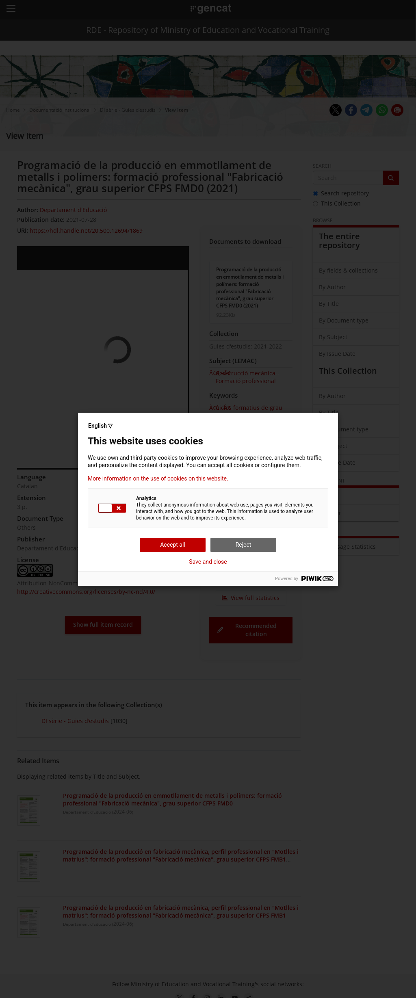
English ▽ (100, 425)
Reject (243, 544)
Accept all (172, 544)
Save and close (208, 562)
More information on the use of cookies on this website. (158, 478)
